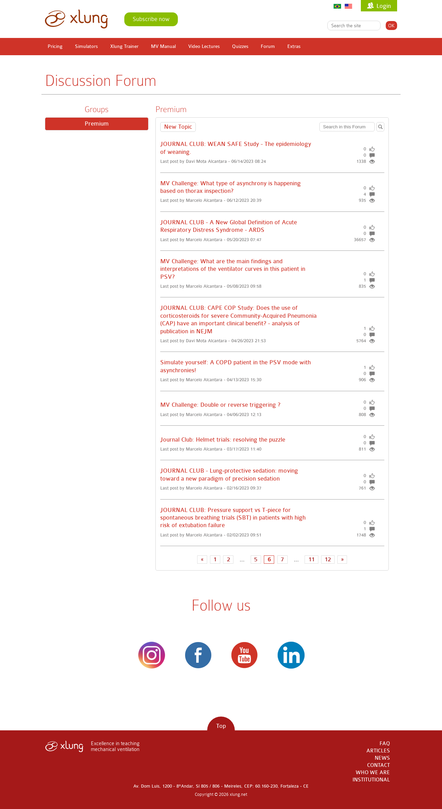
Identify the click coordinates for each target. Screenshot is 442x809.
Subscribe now (151, 19)
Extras (293, 46)
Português (337, 6)
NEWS (382, 758)
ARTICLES (378, 751)
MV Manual (163, 46)
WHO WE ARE (373, 773)
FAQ (384, 744)
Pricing (55, 46)
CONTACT (378, 765)
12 (328, 559)
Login (383, 6)
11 (311, 559)
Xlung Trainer (124, 46)
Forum (268, 46)
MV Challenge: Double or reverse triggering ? (220, 405)
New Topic (178, 127)
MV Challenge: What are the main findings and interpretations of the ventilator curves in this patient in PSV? (232, 269)
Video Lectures (204, 46)
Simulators (86, 46)
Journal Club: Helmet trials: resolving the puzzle (223, 439)
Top (221, 726)
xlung (76, 19)
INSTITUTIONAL (371, 780)
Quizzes (240, 46)
